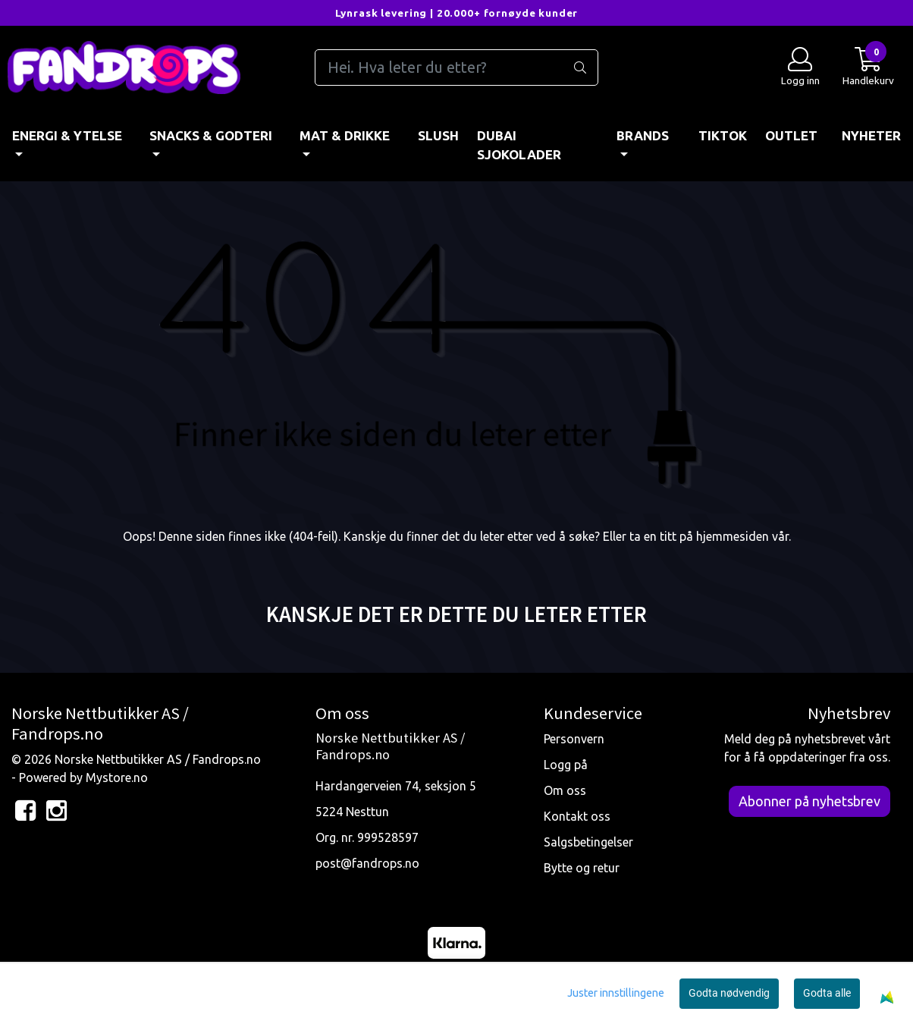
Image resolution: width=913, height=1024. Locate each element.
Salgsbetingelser (588, 842)
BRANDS (643, 135)
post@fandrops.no (367, 863)
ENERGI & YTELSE (67, 135)
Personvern (574, 739)
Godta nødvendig (729, 993)
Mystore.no (117, 777)
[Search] (457, 67)
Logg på (566, 764)
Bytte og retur (582, 868)
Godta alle (827, 993)
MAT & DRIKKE (345, 135)
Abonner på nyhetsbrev (809, 801)
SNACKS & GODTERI (210, 135)
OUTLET (791, 135)
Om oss (565, 790)
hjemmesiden (732, 536)
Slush (438, 135)
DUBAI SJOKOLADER (519, 145)
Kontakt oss (577, 816)
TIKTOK (722, 135)
